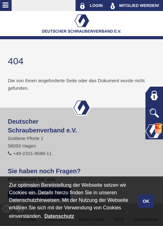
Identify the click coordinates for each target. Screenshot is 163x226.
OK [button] (146, 201)
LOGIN (91, 6)
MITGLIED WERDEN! (134, 6)
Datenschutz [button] (59, 216)
